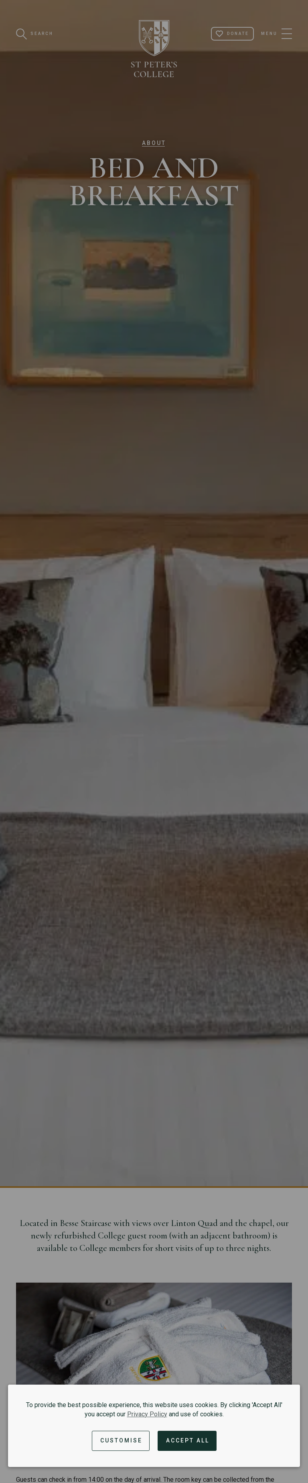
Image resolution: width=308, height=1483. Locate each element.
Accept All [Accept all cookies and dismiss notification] (187, 1440)
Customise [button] (121, 1440)
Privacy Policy (147, 1414)
